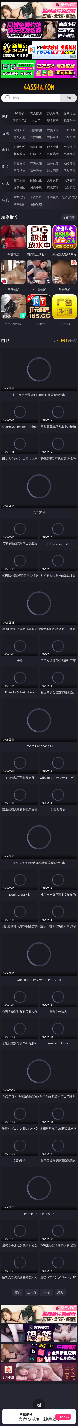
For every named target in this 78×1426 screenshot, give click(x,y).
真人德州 (36, 113)
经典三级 (36, 154)
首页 (18, 1292)
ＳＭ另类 (70, 137)
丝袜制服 (36, 137)
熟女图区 (53, 171)
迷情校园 (19, 187)
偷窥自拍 (19, 163)
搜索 (68, 98)
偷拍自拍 (36, 147)
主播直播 (53, 137)
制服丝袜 (19, 154)
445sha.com (39, 87)
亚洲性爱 (19, 147)
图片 (5, 166)
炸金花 (36, 120)
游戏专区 (70, 113)
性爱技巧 (70, 187)
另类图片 (70, 171)
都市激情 (19, 180)
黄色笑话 (53, 187)
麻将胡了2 (19, 120)
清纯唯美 (36, 171)
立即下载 (63, 1417)
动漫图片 (70, 163)
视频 (5, 133)
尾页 (60, 1292)
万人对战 (53, 113)
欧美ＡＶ (53, 130)
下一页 (46, 1292)
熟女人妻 (19, 137)
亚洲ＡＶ (19, 130)
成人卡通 (53, 147)
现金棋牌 (53, 120)
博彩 (5, 116)
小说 (5, 183)
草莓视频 (53, 197)
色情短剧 (36, 204)
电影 (5, 149)
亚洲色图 (36, 163)
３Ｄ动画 (70, 130)
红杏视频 (19, 204)
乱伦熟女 (53, 154)
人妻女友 (53, 180)
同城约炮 (19, 197)
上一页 (31, 1292)
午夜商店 (36, 197)
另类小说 (36, 187)
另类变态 (70, 154)
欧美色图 (53, 163)
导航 (5, 200)
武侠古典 (70, 180)
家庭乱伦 (36, 180)
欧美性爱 (70, 147)
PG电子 (19, 113)
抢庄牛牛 (70, 120)
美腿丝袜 (19, 171)
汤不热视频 (69, 197)
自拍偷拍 (36, 130)
